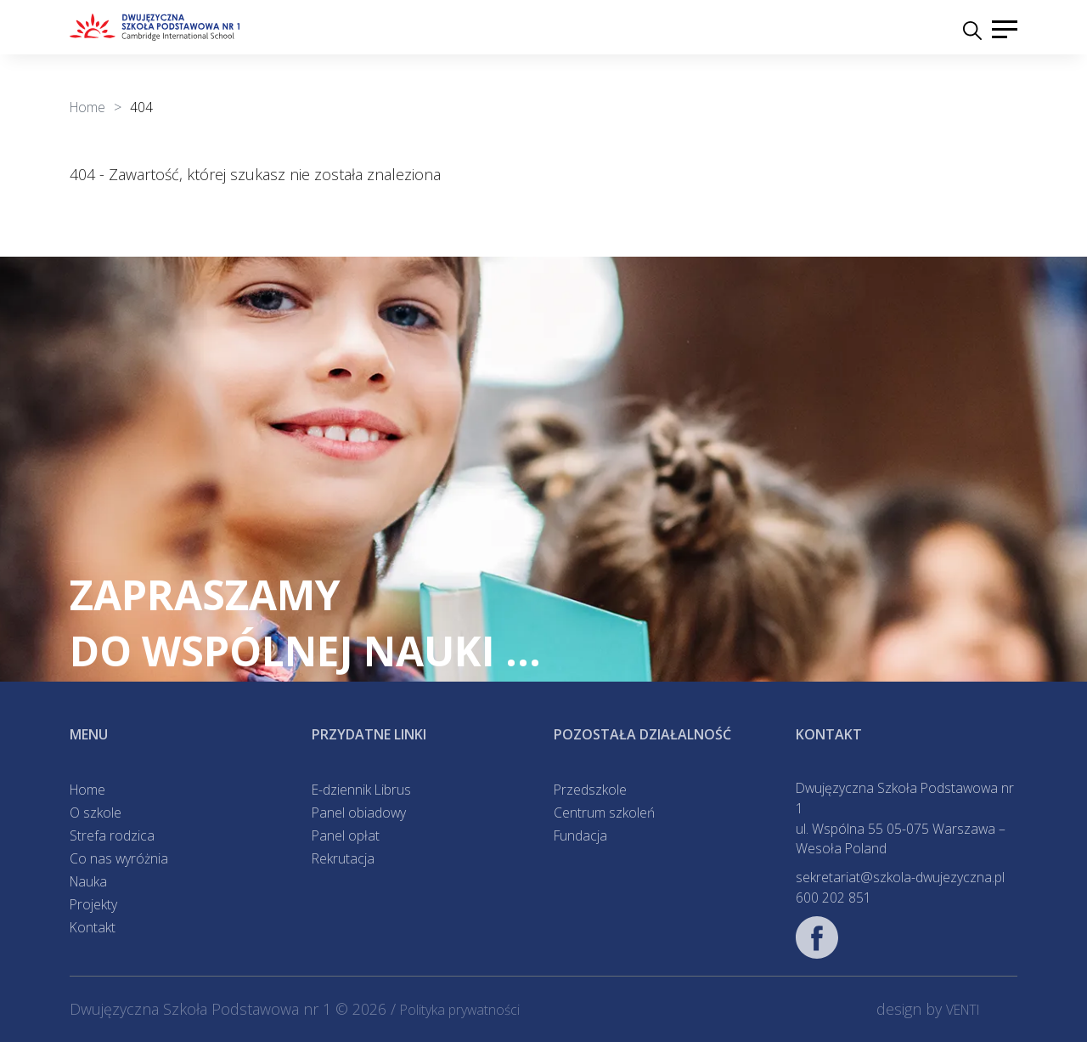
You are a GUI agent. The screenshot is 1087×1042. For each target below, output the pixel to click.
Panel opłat (346, 835)
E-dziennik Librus (361, 789)
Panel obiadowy (359, 812)
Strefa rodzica (112, 835)
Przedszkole (590, 789)
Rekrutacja (343, 858)
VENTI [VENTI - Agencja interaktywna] (963, 1009)
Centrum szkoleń (604, 812)
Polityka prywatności (460, 1009)
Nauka (88, 881)
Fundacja (580, 835)
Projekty (93, 904)
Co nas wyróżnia (119, 858)
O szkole (95, 812)
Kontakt (92, 927)
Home (87, 789)
